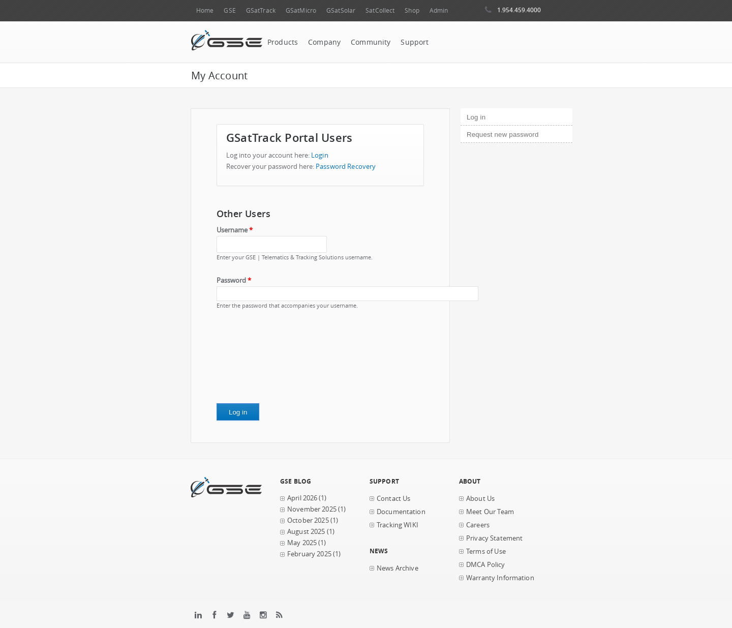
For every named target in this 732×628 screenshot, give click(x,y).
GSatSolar (340, 10)
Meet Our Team (490, 511)
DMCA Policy (485, 564)
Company (324, 42)
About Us (480, 498)
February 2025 (309, 554)
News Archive (397, 568)
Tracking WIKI (397, 525)
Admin (439, 10)
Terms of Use (486, 551)
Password (234, 280)
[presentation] (258, 360)
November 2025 (312, 509)
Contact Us (393, 498)
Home (205, 10)
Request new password (502, 134)
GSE (229, 10)
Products (282, 42)
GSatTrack (261, 10)
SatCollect (379, 10)
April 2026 (302, 498)
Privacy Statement (494, 538)
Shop (412, 10)
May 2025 (302, 543)
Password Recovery (346, 166)
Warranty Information (500, 578)
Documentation (401, 511)
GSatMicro (301, 10)
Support (415, 42)
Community (370, 42)
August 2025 (306, 531)
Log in (493, 116)
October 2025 (308, 520)
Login (319, 155)
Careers (478, 525)
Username (235, 230)
